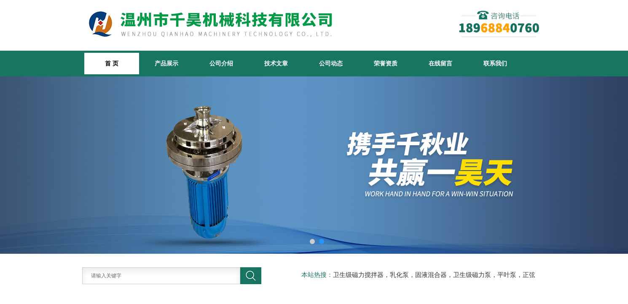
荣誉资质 (385, 63)
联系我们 (495, 63)
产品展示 (166, 63)
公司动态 (331, 63)
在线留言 (440, 63)
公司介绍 (221, 63)
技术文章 (276, 63)
